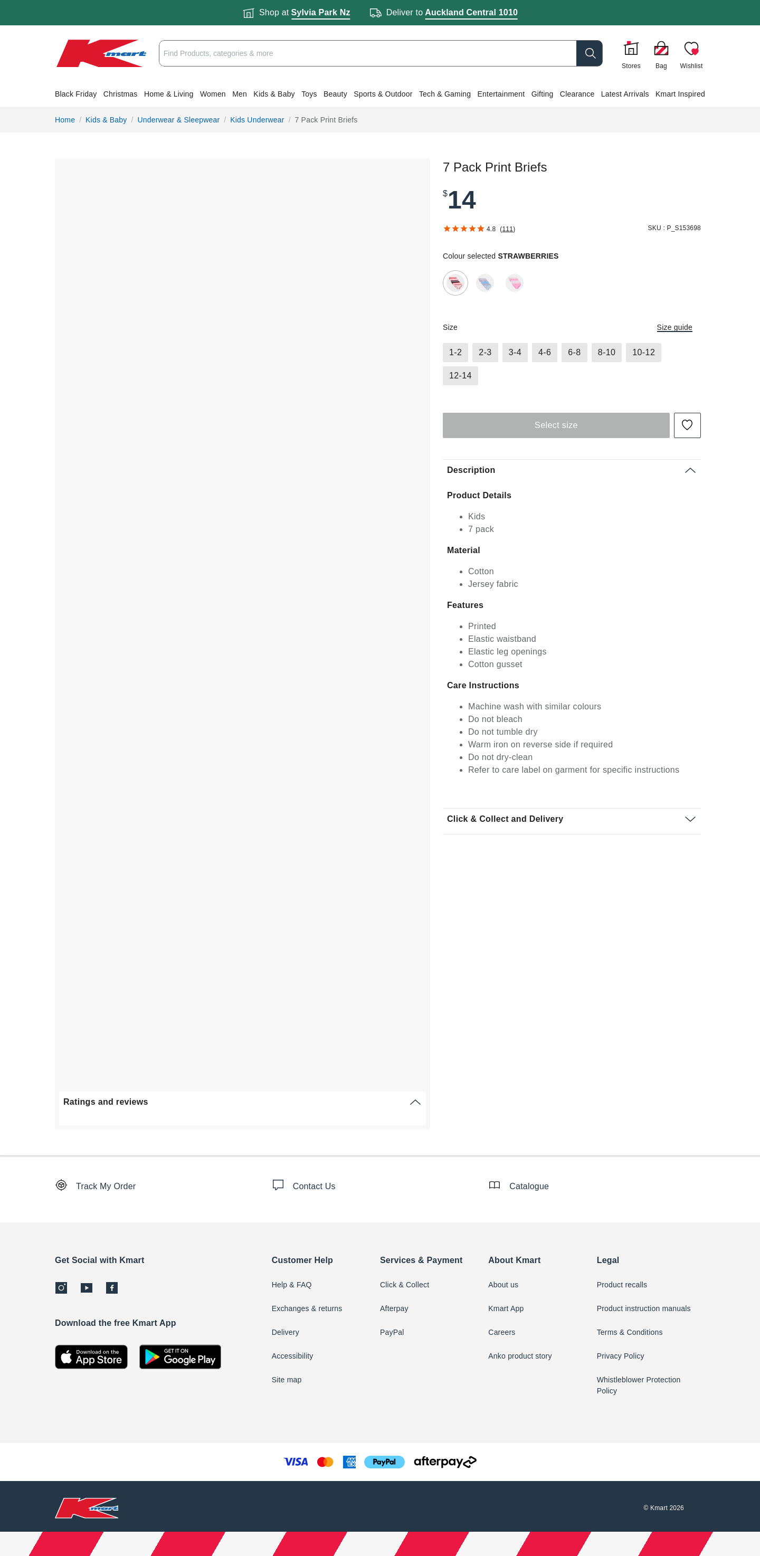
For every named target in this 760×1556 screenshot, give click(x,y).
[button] (380, 94)
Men (239, 94)
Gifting (542, 94)
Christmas (120, 94)
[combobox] (363, 53)
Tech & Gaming (445, 94)
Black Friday (76, 94)
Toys (309, 94)
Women (213, 94)
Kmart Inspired (680, 94)
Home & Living (169, 94)
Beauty (335, 94)
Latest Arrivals (625, 94)
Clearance (577, 94)
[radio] (455, 283)
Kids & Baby (273, 94)
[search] (554, 53)
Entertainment (501, 94)
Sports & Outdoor (383, 94)
